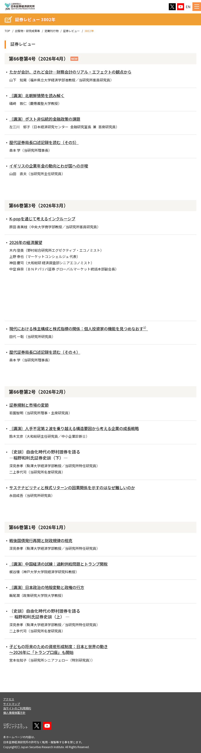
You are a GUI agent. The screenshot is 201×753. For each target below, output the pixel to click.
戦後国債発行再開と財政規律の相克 (42, 540)
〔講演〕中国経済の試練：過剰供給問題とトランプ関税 (61, 564)
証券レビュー (71, 30)
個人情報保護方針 (14, 712)
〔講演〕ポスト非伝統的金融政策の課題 (46, 119)
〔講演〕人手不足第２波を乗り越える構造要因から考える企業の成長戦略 (78, 428)
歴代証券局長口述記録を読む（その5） (46, 142)
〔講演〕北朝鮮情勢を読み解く (38, 95)
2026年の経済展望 (26, 242)
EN (188, 6)
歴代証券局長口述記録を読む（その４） (46, 352)
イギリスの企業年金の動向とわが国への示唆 (51, 166)
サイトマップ (11, 704)
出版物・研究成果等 (27, 30)
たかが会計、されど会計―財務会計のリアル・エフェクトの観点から (74, 72)
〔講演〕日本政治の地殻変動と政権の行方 (49, 587)
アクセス (8, 699)
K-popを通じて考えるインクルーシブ (44, 219)
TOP (7, 30)
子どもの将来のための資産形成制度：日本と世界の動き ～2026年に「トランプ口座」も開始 (61, 649)
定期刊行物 (51, 30)
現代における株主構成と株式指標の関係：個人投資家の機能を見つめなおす (82, 328)
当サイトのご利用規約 (17, 708)
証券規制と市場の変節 (30, 405)
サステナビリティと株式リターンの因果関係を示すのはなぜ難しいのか (75, 487)
